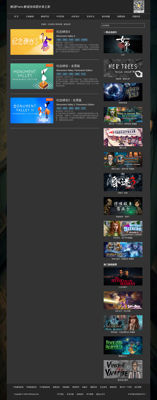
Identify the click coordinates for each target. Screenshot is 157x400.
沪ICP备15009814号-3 (136, 394)
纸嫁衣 (84, 387)
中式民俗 (60, 16)
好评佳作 (75, 16)
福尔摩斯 (138, 387)
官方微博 (89, 394)
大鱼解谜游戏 (18, 387)
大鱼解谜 (30, 16)
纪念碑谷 (103, 387)
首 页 (16, 16)
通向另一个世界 (126, 387)
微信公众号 (100, 394)
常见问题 (70, 394)
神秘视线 (66, 387)
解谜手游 (45, 16)
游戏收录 (80, 394)
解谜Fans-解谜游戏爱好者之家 (30, 6)
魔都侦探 (113, 387)
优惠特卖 (136, 16)
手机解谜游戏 (31, 387)
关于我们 (60, 394)
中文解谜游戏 (44, 387)
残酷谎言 (93, 387)
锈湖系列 (75, 387)
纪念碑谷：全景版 (68, 66)
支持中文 (91, 16)
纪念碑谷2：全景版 (69, 100)
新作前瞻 (106, 16)
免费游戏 (121, 16)
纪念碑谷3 (63, 31)
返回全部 (67, 24)
